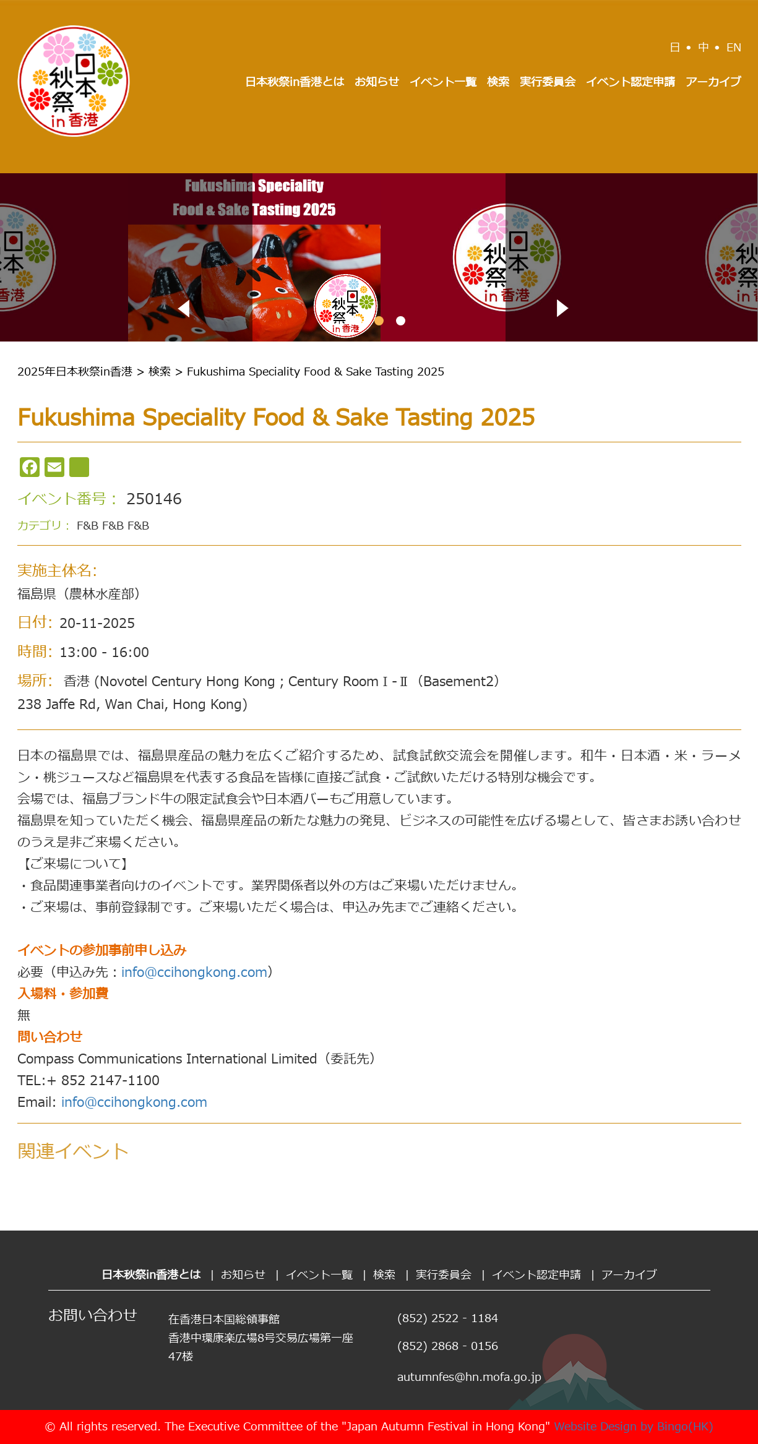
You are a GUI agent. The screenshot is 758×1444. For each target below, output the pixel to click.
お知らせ (377, 82)
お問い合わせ (92, 1316)
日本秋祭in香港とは (294, 82)
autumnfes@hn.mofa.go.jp (469, 1377)
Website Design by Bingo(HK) (633, 1427)
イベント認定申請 (630, 82)
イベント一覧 (443, 82)
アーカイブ (713, 82)
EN (733, 48)
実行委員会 (547, 82)
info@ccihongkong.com (194, 972)
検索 (498, 82)
